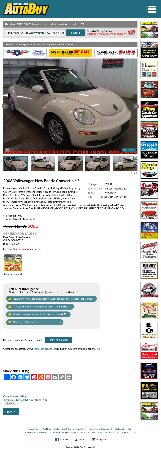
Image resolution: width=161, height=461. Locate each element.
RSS (26, 432)
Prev (5, 106)
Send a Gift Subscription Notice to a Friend (25, 399)
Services (90, 429)
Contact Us (113, 432)
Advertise (33, 432)
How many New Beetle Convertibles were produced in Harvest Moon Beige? (52, 298)
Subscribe (105, 429)
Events (42, 432)
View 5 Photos (129, 150)
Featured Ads (40, 429)
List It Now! (58, 340)
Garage (63, 432)
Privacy (101, 432)
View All (134, 173)
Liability (93, 432)
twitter (82, 439)
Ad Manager (72, 432)
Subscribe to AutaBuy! (15, 396)
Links (122, 432)
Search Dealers (68, 429)
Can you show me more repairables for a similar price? (41, 306)
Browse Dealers (54, 429)
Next (136, 106)
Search (31, 429)
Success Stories (52, 432)
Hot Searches (130, 432)
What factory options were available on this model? (39, 314)
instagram (101, 439)
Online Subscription (118, 429)
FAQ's (130, 429)
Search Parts (80, 429)
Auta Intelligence (43, 348)
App (106, 432)
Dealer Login (83, 432)
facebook (63, 439)
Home (97, 429)
